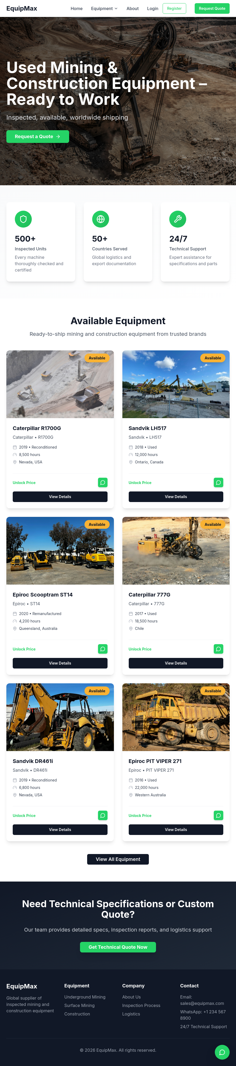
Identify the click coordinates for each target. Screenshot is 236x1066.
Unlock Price (24, 482)
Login (152, 8)
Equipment (104, 8)
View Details (60, 496)
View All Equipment (118, 859)
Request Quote (212, 8)
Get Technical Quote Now (117, 947)
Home (77, 8)
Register (174, 8)
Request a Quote (38, 136)
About (133, 8)
